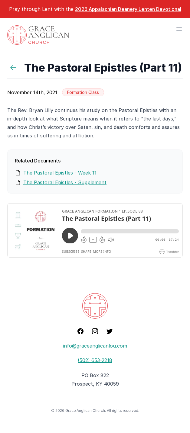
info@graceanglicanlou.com (95, 346)
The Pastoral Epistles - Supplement (64, 182)
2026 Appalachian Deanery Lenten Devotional (128, 9)
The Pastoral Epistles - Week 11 (60, 173)
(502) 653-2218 (95, 360)
